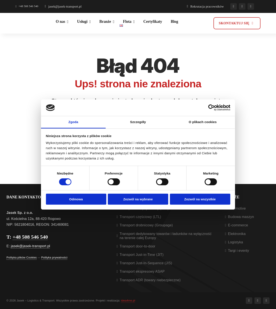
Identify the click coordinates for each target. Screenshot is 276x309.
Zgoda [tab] (73, 122)
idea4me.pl (128, 300)
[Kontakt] (236, 23)
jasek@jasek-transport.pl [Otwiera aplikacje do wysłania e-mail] (30, 246)
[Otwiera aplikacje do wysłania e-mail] (63, 6)
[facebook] (233, 6)
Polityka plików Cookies (21, 257)
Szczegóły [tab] (138, 122)
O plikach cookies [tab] (202, 122)
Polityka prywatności (54, 257)
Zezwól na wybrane (138, 199)
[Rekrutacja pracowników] (205, 6)
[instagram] (242, 6)
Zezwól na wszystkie (200, 199)
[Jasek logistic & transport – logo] (31, 20)
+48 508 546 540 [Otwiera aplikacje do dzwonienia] (30, 237)
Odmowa (76, 199)
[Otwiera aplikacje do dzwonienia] (27, 6)
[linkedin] (251, 6)
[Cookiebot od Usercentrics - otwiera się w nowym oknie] (211, 107)
